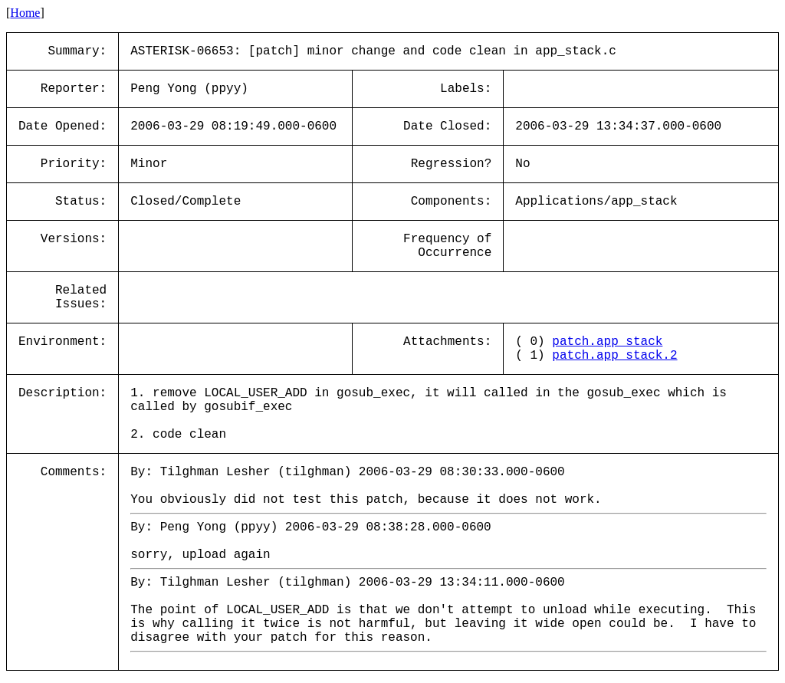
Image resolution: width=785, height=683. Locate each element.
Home (25, 12)
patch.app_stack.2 (614, 356)
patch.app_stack (607, 342)
